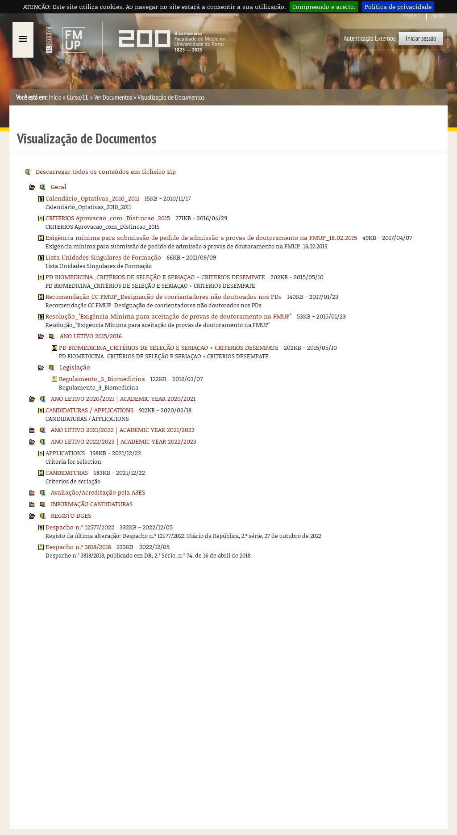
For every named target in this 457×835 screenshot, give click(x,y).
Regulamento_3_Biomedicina (102, 378)
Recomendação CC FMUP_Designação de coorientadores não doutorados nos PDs (164, 296)
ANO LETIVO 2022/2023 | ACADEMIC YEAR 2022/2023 (123, 441)
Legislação (75, 367)
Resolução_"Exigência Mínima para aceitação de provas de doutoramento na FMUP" (168, 316)
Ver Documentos (113, 97)
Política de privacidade (398, 6)
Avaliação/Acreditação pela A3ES (98, 492)
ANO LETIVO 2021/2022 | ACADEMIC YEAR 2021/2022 (123, 429)
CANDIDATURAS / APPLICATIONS (89, 410)
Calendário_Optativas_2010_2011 (92, 198)
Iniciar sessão (421, 38)
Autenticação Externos (369, 38)
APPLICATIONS (65, 453)
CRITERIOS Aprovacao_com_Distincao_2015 (108, 218)
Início (55, 97)
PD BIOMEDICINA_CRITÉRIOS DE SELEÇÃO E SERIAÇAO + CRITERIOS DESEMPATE (155, 277)
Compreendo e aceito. (324, 6)
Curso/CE (78, 97)
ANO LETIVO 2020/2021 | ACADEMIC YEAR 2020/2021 (123, 398)
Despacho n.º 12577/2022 (80, 527)
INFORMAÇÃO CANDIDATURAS (92, 503)
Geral (58, 186)
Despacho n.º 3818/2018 (78, 546)
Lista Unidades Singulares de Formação (103, 257)
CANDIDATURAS (67, 472)
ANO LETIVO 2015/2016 (91, 335)
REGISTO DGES (71, 515)
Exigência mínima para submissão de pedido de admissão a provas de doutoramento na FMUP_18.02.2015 (201, 237)
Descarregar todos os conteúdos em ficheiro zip (106, 171)
